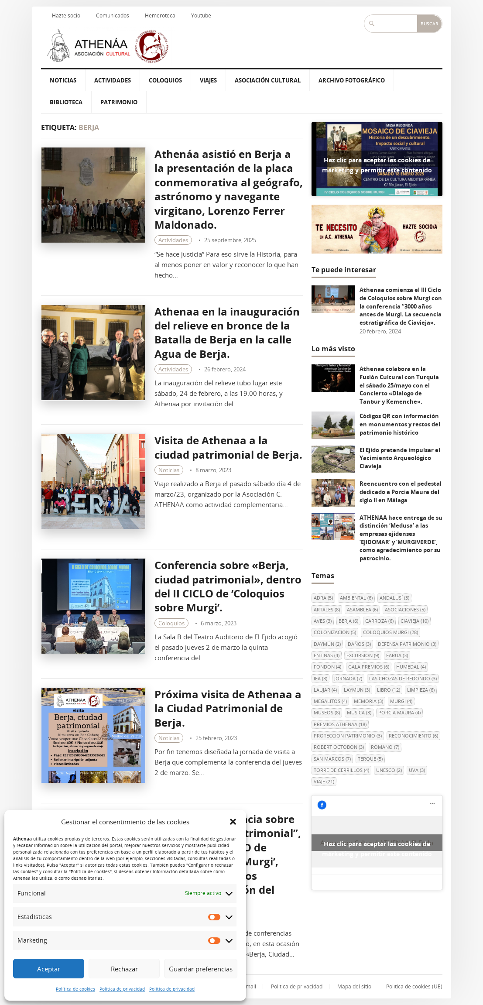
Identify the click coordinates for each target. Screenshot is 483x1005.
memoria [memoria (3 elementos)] (368, 701)
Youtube (201, 15)
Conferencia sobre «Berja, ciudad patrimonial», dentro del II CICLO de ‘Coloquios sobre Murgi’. (227, 586)
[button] (233, 821)
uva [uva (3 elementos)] (417, 770)
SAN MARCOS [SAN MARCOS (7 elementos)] (332, 758)
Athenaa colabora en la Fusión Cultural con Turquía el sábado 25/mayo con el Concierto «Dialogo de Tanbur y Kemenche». (399, 385)
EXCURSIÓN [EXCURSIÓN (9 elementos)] (362, 655)
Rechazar (124, 968)
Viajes (208, 80)
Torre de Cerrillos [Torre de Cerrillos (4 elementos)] (341, 770)
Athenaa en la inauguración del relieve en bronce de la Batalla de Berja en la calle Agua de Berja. (227, 332)
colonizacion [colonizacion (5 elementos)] (335, 632)
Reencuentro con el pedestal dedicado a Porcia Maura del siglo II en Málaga (401, 492)
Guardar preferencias (201, 968)
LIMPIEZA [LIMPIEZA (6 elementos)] (421, 689)
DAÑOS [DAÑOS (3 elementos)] (359, 644)
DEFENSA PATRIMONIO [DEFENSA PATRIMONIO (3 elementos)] (407, 644)
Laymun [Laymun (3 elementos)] (357, 689)
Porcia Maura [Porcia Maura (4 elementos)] (399, 712)
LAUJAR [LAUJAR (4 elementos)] (325, 689)
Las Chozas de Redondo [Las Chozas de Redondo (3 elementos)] (403, 678)
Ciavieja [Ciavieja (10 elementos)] (414, 620)
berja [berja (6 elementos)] (348, 620)
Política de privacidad (122, 989)
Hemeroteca (160, 15)
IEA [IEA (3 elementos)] (320, 678)
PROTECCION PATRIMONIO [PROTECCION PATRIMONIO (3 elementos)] (348, 735)
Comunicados (112, 15)
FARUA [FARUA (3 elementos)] (397, 655)
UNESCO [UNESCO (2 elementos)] (389, 770)
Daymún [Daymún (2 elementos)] (327, 644)
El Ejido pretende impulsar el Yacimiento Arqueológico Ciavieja (400, 458)
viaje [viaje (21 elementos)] (324, 781)
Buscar (429, 24)
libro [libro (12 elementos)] (388, 689)
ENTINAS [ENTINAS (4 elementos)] (326, 655)
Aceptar (48, 968)
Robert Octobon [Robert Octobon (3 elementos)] (339, 747)
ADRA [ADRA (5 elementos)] (323, 597)
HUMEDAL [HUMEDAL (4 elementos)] (411, 666)
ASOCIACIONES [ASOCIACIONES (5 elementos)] (405, 609)
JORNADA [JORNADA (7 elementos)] (348, 678)
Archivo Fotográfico (352, 80)
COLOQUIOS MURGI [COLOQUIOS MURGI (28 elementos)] (390, 632)
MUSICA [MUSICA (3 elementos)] (359, 712)
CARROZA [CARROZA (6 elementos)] (379, 620)
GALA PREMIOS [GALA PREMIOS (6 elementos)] (368, 666)
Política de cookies (75, 989)
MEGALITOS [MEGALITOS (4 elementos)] (330, 701)
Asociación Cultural (268, 80)
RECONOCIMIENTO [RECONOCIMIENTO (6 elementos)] (413, 735)
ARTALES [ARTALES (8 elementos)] (327, 609)
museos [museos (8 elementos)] (327, 712)
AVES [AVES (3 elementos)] (323, 620)
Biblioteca (66, 102)
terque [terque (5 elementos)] (370, 758)
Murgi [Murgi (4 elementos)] (401, 701)
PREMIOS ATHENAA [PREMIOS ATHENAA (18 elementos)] (340, 724)
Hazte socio (66, 15)
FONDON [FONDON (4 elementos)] (327, 666)
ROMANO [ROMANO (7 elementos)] (385, 747)
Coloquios (165, 80)
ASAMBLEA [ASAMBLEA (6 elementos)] (362, 609)
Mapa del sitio (354, 986)
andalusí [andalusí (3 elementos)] (394, 597)
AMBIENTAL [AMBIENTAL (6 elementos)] (356, 597)
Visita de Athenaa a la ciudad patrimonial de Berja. (228, 447)
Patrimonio (118, 102)
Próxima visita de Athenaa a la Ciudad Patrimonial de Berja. (227, 708)
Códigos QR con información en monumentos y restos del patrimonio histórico (400, 424)
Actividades (112, 80)
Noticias (63, 80)
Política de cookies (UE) (414, 986)
